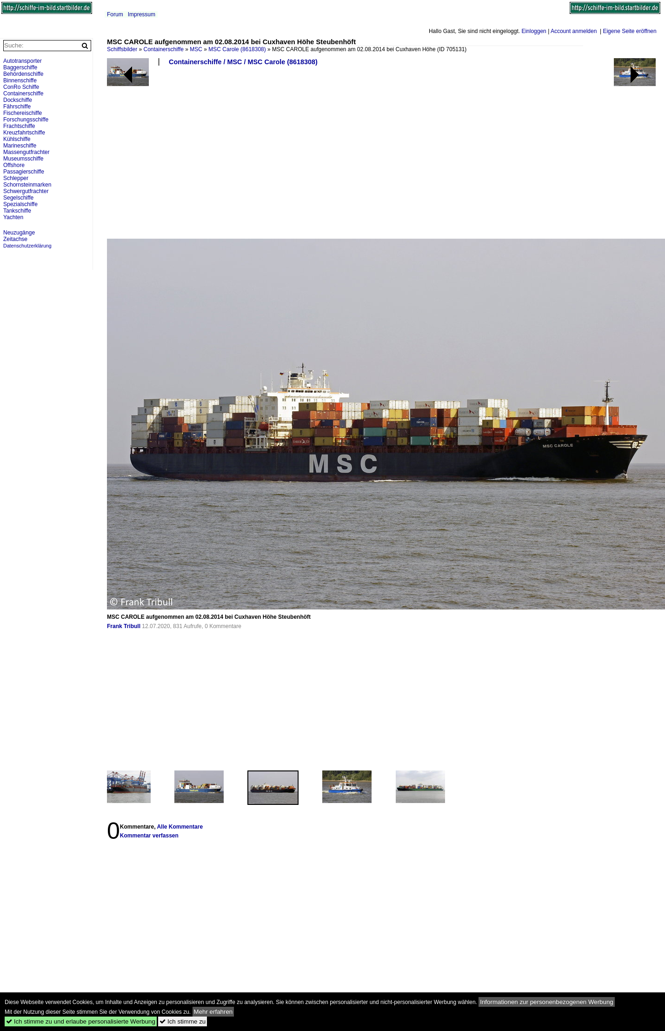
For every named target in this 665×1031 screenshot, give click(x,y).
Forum (115, 14)
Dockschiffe (17, 100)
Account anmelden (574, 31)
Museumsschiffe (23, 158)
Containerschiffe (164, 49)
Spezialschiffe (20, 204)
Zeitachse (15, 239)
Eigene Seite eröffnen (629, 31)
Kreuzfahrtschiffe (24, 132)
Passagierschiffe (23, 171)
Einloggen (533, 31)
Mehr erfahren (213, 1011)
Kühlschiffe (16, 139)
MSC (196, 49)
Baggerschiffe (20, 67)
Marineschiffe (19, 145)
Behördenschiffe (23, 74)
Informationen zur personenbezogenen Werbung (546, 1001)
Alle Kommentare (180, 826)
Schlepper (15, 178)
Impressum (141, 14)
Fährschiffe (17, 106)
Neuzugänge (19, 232)
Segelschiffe (18, 197)
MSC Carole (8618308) (237, 49)
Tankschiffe (17, 211)
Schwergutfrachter (25, 191)
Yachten (13, 217)
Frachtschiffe (19, 126)
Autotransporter (22, 61)
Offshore (14, 165)
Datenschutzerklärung (27, 245)
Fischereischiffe (22, 113)
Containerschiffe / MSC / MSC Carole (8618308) (243, 62)
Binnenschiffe (20, 80)
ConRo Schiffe (21, 87)
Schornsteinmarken (27, 184)
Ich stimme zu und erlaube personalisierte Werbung (80, 1021)
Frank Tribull (123, 626)
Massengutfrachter (26, 152)
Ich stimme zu (183, 1021)
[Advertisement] (315, 156)
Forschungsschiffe (25, 119)
